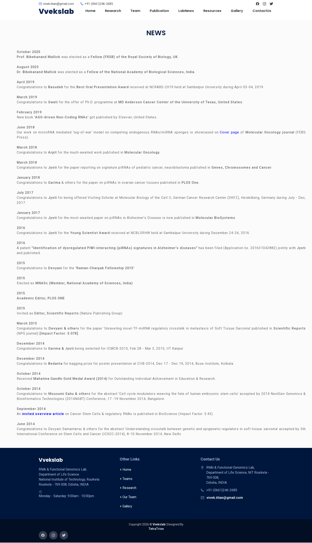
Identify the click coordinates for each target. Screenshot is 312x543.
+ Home (125, 470)
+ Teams (126, 479)
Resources (212, 10)
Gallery (237, 10)
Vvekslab (56, 11)
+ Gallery (126, 506)
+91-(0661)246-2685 (99, 4)
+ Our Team (128, 497)
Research (113, 10)
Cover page (230, 132)
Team (135, 10)
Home (90, 10)
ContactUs (262, 10)
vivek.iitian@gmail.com (58, 4)
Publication (159, 10)
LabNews (186, 10)
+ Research (128, 488)
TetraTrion (156, 529)
